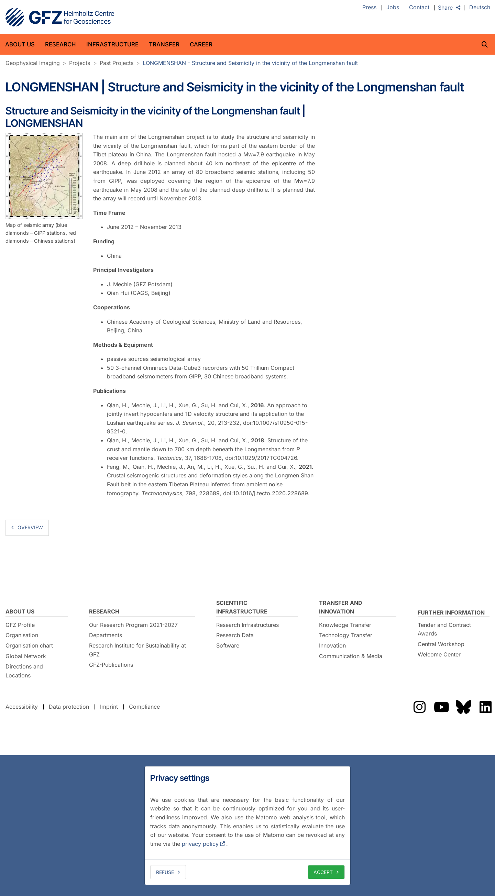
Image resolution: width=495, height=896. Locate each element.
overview (30, 527)
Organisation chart (29, 645)
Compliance (144, 706)
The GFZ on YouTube (441, 707)
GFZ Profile (20, 624)
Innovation (332, 645)
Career (201, 44)
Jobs (392, 7)
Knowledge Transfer (345, 624)
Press (369, 7)
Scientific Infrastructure (241, 607)
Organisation (22, 635)
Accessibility (22, 706)
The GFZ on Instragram (419, 707)
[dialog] (247, 825)
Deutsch (479, 7)
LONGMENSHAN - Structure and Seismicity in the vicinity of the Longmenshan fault (250, 62)
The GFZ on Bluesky (463, 707)
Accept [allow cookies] (323, 872)
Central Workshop (441, 644)
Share (445, 7)
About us (20, 44)
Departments (105, 635)
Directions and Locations (24, 671)
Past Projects (116, 62)
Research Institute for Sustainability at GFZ (137, 650)
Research (60, 44)
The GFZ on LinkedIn (485, 707)
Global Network (26, 656)
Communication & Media (350, 656)
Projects (79, 62)
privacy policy (200, 843)
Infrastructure (112, 44)
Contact (419, 7)
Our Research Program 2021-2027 (133, 624)
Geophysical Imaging (33, 62)
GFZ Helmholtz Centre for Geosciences (60, 17)
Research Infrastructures (247, 624)
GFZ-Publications (111, 664)
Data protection (69, 706)
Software (227, 645)
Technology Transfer (345, 635)
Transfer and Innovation (340, 607)
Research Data (235, 635)
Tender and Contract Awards (444, 629)
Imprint (109, 706)
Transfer (164, 44)
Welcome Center (439, 654)
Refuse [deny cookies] (165, 872)
